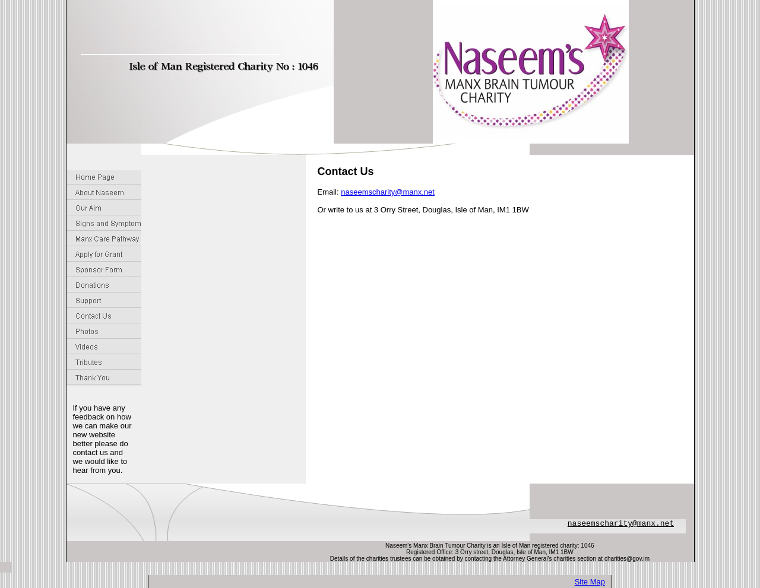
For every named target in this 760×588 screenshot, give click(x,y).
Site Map (590, 581)
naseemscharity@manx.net (388, 191)
